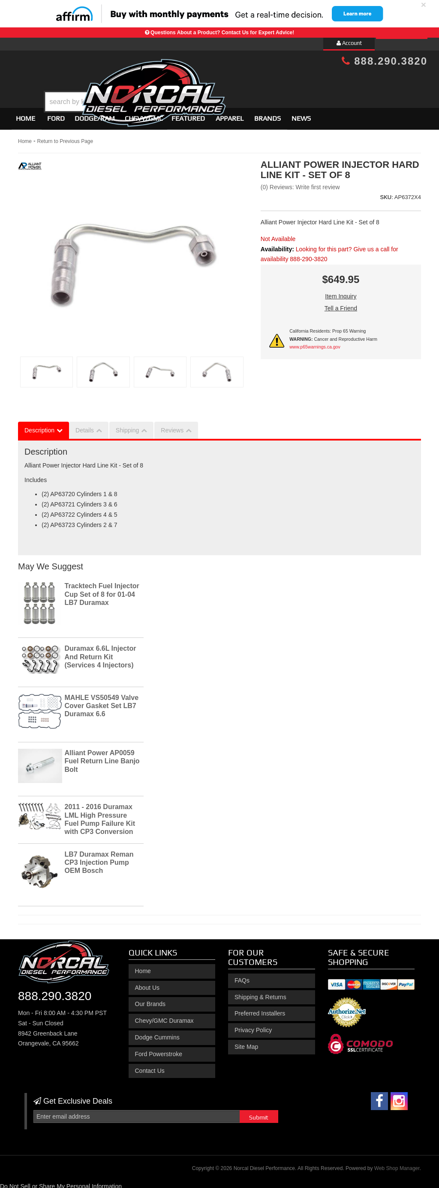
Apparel (230, 114)
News (301, 114)
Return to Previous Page (65, 137)
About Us (147, 983)
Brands (267, 114)
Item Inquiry (340, 292)
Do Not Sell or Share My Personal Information (61, 1182)
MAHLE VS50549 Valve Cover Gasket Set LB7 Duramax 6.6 (102, 702)
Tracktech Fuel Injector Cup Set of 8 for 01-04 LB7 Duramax (102, 590)
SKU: (386, 193)
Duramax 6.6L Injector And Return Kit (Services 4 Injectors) (100, 653)
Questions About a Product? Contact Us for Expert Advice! (222, 33)
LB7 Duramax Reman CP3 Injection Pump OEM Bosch (99, 858)
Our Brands (150, 1000)
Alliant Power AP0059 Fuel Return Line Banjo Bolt (102, 757)
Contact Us (150, 1066)
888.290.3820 (384, 61)
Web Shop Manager (397, 1164)
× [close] (423, 4)
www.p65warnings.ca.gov (314, 342)
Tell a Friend (341, 304)
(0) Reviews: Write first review (300, 183)
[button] (227, 80)
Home (25, 114)
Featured (188, 114)
